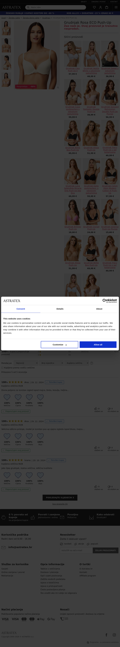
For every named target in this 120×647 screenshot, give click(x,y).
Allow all (98, 344)
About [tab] (99, 309)
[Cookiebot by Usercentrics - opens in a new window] (104, 301)
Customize (60, 344)
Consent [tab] (21, 309)
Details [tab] (60, 309)
